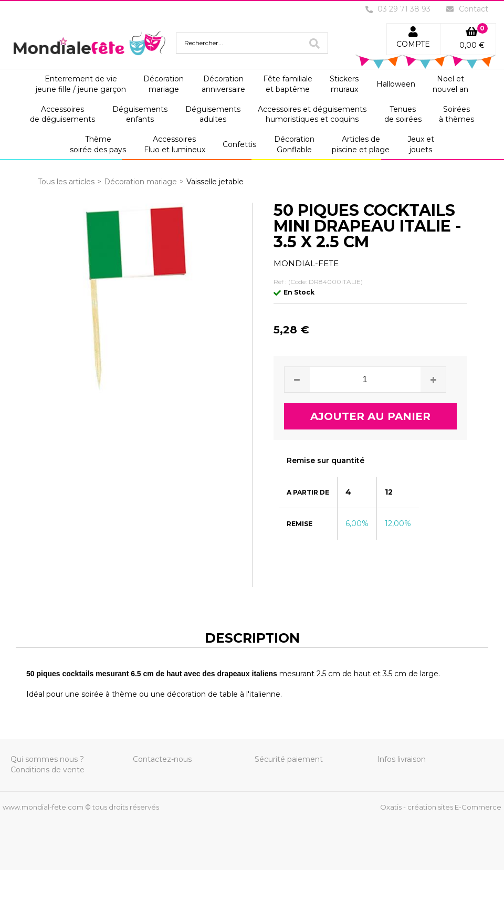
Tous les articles (66, 181)
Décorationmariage (163, 84)
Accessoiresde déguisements (62, 114)
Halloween (395, 84)
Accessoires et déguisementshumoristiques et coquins (312, 114)
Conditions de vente (47, 769)
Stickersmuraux (344, 84)
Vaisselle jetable (215, 181)
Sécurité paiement (289, 759)
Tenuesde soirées (403, 114)
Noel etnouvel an (450, 84)
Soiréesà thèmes (456, 114)
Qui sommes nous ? (47, 759)
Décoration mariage (140, 181)
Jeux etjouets (420, 144)
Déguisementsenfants (139, 114)
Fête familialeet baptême (287, 84)
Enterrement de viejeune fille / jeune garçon (81, 84)
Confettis (239, 144)
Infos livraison (401, 759)
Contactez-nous (162, 759)
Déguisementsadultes (212, 114)
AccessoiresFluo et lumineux (174, 144)
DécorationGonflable (294, 144)
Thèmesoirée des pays (98, 144)
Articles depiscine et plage (361, 144)
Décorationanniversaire (223, 84)
